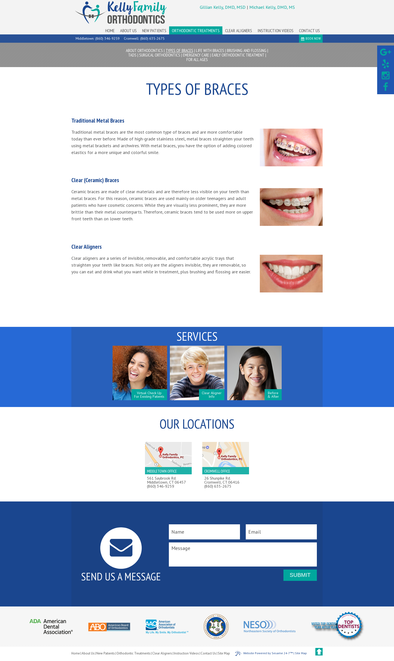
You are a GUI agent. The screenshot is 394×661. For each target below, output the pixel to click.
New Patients (105, 653)
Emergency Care (196, 55)
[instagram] (385, 75)
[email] (281, 531)
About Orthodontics (144, 50)
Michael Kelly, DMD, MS (272, 7)
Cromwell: (131, 38)
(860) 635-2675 (152, 38)
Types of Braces (179, 50)
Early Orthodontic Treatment (238, 55)
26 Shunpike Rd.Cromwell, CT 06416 (221, 480)
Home (75, 653)
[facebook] (385, 87)
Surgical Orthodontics (159, 55)
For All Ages (197, 59)
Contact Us (208, 653)
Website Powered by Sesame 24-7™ (264, 653)
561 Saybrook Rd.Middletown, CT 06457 (166, 480)
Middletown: (85, 38)
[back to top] (319, 651)
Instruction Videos (186, 653)
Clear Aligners (162, 653)
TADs (132, 55)
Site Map (224, 653)
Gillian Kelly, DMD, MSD (223, 7)
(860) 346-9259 (107, 38)
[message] (243, 554)
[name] (204, 531)
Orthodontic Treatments (134, 653)
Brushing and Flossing (246, 50)
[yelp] (385, 64)
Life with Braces (210, 50)
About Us (88, 653)
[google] (385, 52)
